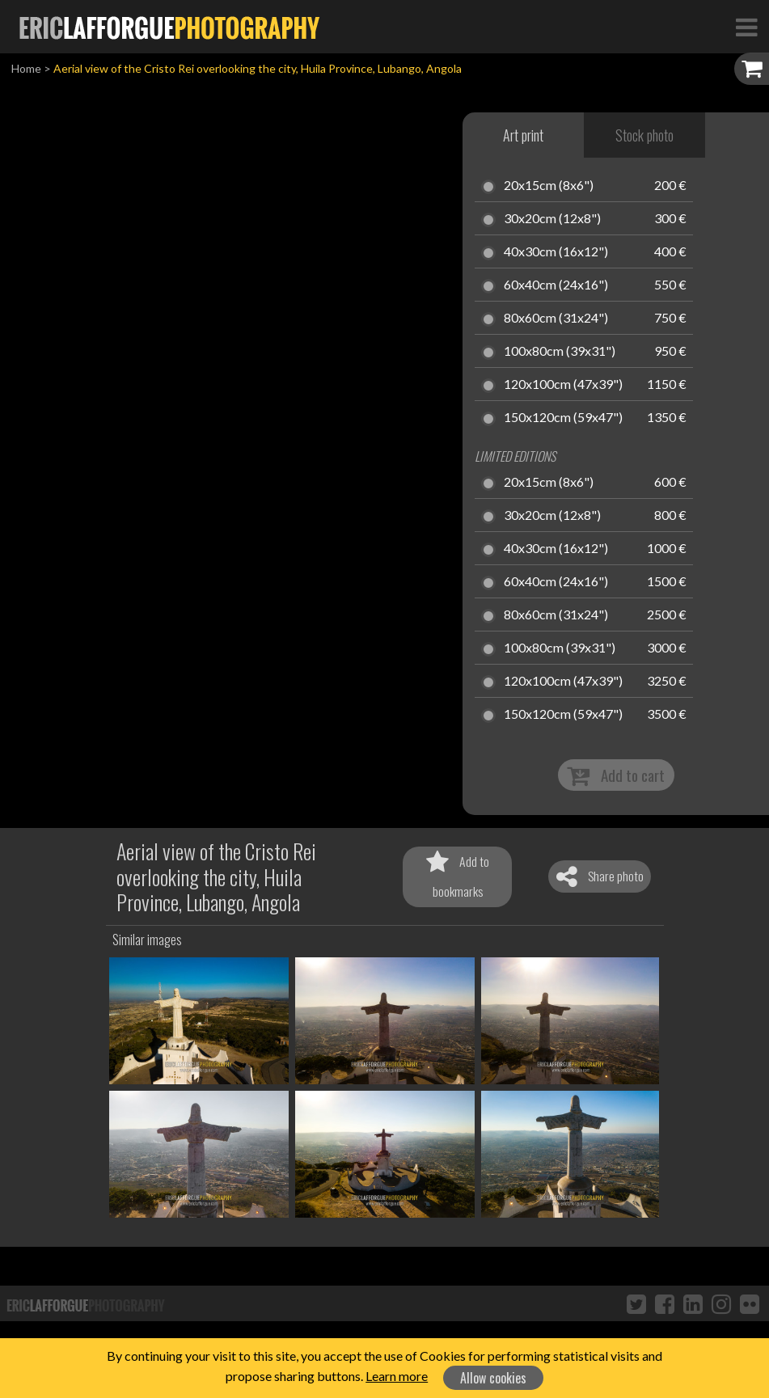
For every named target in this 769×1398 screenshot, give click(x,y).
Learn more (396, 1375)
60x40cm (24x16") (556, 285)
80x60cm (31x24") (556, 318)
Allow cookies (493, 1377)
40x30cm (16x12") (556, 252)
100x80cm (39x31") (559, 351)
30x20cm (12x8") (552, 219)
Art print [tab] (523, 135)
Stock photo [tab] (644, 135)
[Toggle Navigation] (746, 27)
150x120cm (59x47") (563, 418)
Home (26, 68)
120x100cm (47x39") (563, 384)
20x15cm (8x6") (549, 186)
